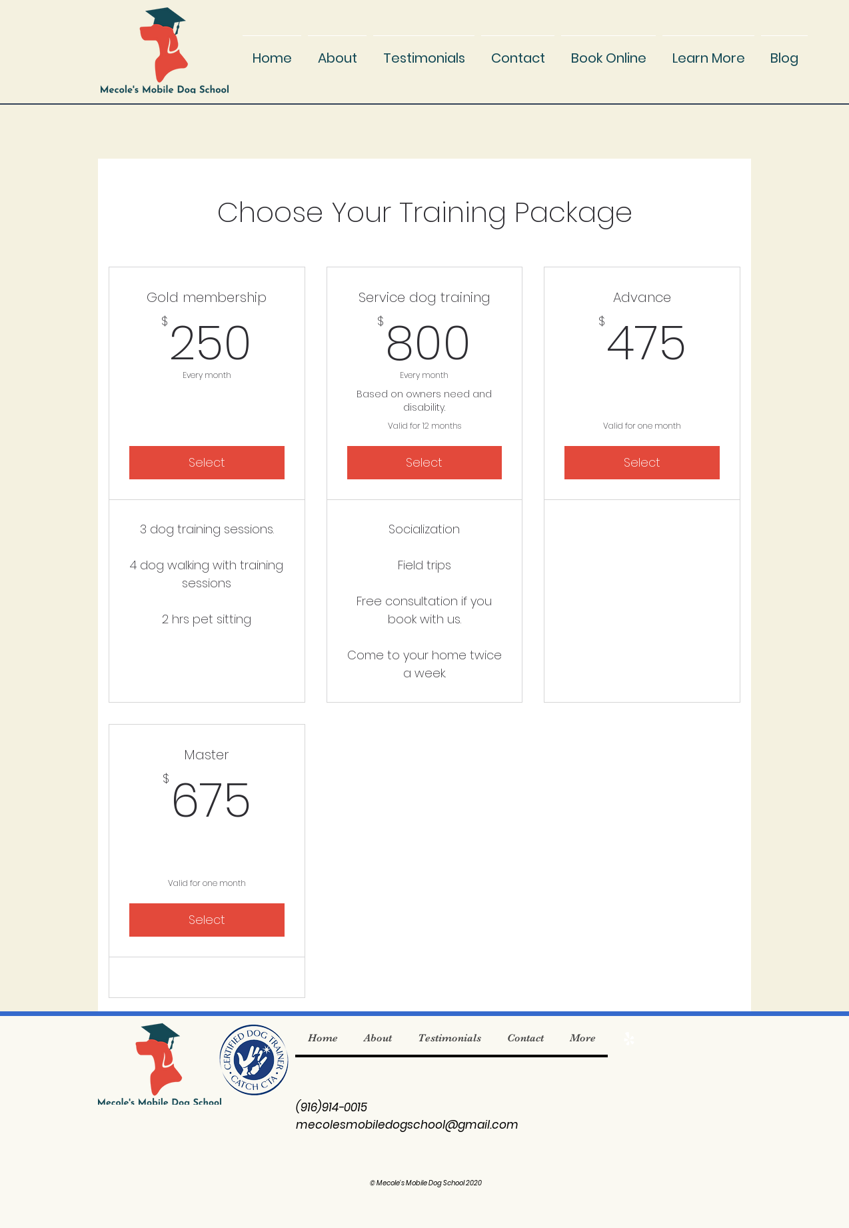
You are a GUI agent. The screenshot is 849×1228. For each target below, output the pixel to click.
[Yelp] (629, 1038)
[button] (708, 52)
